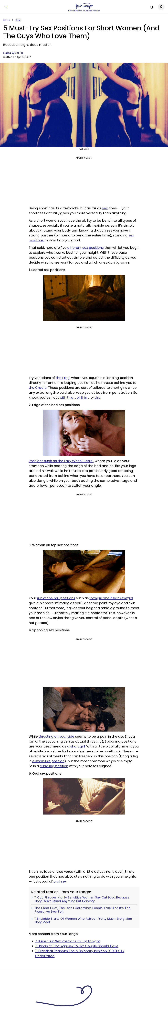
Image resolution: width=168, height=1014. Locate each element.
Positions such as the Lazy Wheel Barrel (61, 461)
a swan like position (48, 761)
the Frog (63, 377)
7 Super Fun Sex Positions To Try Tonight (67, 941)
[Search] (151, 6)
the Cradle (38, 387)
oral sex (59, 881)
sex (105, 208)
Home (6, 20)
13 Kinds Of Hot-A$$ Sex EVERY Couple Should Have (76, 946)
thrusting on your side (56, 736)
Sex (18, 20)
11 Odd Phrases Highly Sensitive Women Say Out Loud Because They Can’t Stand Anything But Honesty (81, 899)
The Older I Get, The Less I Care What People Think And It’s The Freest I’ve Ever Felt (82, 909)
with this (66, 397)
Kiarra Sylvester (13, 53)
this (97, 397)
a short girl (76, 746)
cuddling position (54, 766)
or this (82, 397)
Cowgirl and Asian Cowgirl (111, 598)
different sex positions (85, 247)
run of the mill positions (56, 598)
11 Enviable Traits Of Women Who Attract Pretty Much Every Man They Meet (83, 920)
